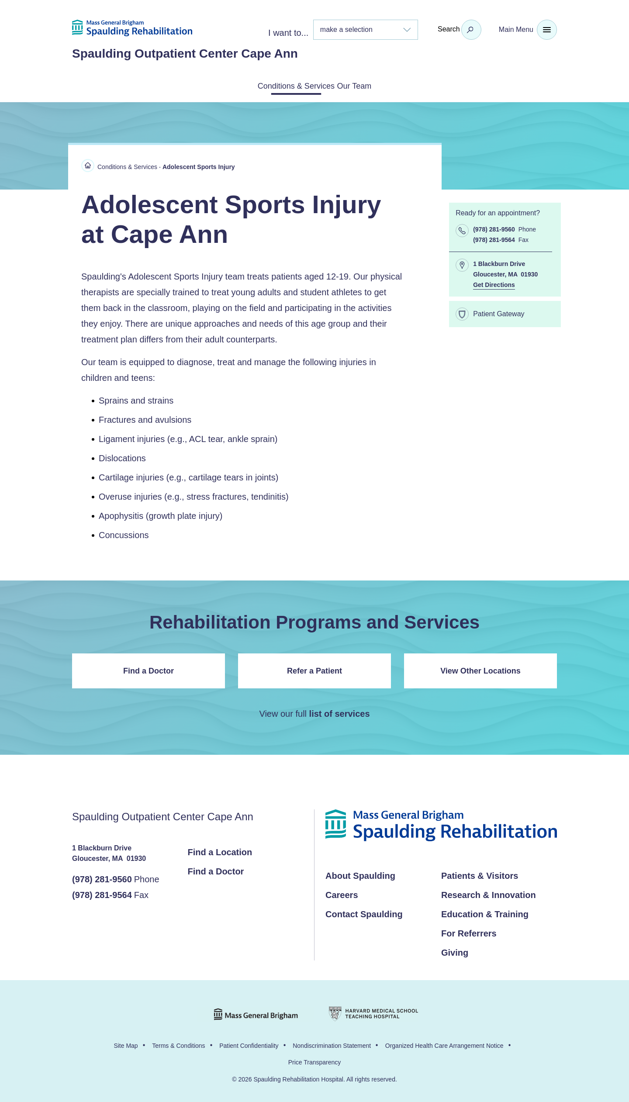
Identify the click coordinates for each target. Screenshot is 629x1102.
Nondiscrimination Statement (332, 1043)
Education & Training (485, 912)
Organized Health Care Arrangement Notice (444, 1043)
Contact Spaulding (364, 912)
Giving (454, 951)
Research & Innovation (488, 893)
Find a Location (220, 850)
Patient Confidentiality (248, 1043)
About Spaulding (360, 874)
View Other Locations (480, 669)
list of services (339, 712)
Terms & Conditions (178, 1043)
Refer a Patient (314, 669)
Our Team (367, 85)
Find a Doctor (148, 669)
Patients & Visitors (479, 874)
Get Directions (494, 283)
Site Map (126, 1043)
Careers (341, 893)
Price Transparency (314, 1060)
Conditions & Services (285, 85)
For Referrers (469, 931)
